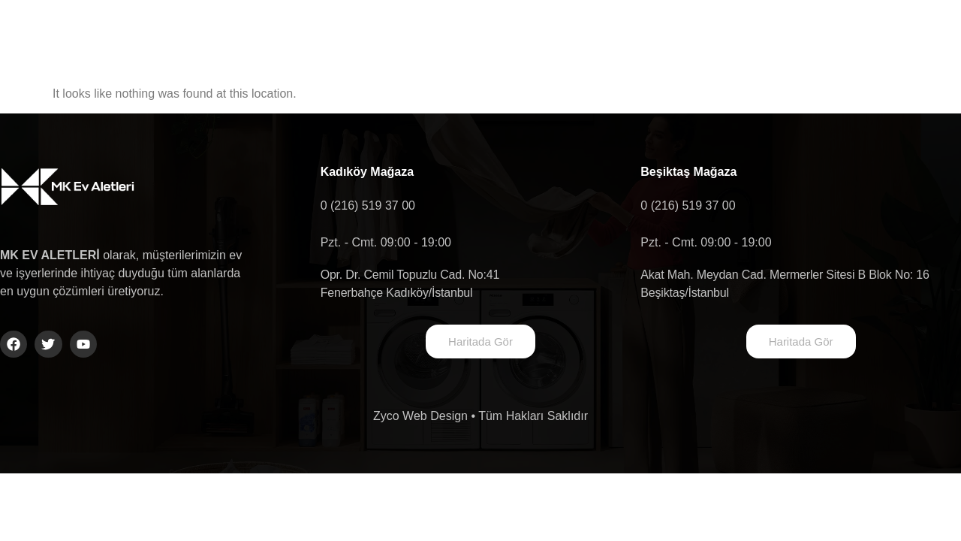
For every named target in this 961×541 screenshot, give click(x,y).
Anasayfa (308, 36)
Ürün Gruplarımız (554, 36)
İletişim (673, 36)
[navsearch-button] (884, 37)
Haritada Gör (480, 341)
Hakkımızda (419, 36)
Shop (762, 36)
